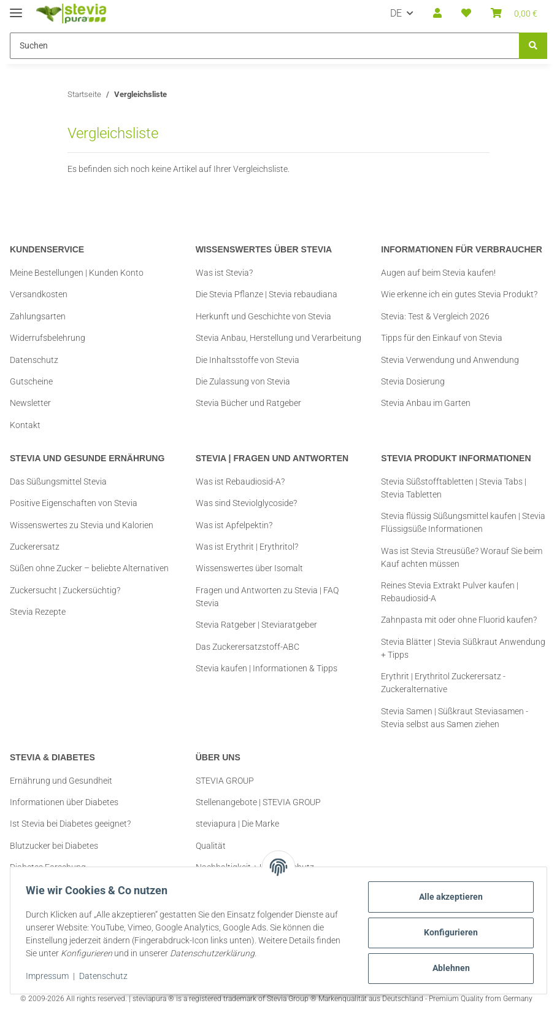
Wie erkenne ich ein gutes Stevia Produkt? (459, 294)
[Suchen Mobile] (265, 46)
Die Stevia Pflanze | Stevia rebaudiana (266, 294)
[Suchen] (533, 46)
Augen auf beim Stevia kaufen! (438, 273)
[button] (437, 13)
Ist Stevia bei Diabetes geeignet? (70, 824)
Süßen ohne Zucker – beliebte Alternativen (89, 568)
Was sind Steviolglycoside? (246, 503)
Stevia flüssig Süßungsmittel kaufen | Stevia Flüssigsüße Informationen (463, 522)
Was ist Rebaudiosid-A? (240, 481)
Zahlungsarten (38, 316)
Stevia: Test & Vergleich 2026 (435, 316)
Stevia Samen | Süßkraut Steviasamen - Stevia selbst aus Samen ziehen (454, 717)
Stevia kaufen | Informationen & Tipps (266, 668)
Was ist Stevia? (224, 273)
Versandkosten (38, 294)
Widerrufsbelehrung (47, 338)
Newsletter (30, 403)
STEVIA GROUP (225, 781)
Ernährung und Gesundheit (61, 781)
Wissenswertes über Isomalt (249, 568)
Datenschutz (107, 976)
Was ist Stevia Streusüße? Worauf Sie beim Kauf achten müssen (461, 557)
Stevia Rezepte (38, 612)
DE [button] (396, 13)
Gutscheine (31, 381)
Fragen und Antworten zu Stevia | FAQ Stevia (267, 596)
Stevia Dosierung (413, 381)
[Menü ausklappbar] (16, 7)
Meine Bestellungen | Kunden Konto (77, 273)
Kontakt (25, 425)
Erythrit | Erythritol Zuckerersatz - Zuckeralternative (443, 682)
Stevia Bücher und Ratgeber (248, 403)
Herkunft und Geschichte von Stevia (263, 316)
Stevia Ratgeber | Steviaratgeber (256, 625)
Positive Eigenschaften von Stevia (73, 503)
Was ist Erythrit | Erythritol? (247, 547)
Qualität (211, 846)
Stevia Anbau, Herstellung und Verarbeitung (278, 338)
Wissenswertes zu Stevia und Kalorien (81, 525)
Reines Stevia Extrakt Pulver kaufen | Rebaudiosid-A (449, 591)
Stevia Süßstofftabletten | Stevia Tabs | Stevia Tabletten (453, 488)
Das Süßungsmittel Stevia (58, 481)
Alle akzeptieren (446, 897)
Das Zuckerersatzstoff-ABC (247, 647)
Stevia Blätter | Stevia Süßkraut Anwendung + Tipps (463, 648)
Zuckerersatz (35, 547)
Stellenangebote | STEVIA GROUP (258, 802)
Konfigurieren (447, 932)
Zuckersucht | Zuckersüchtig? (65, 590)
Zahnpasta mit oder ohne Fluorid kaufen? (459, 620)
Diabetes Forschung (48, 867)
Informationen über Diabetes (64, 802)
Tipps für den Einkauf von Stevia (441, 338)
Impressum (51, 976)
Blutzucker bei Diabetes (54, 846)
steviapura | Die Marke (237, 824)
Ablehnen (447, 968)
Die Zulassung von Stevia (243, 381)
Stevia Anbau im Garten (426, 403)
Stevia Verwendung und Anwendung (450, 360)
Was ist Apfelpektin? (234, 525)
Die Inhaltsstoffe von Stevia (247, 360)
